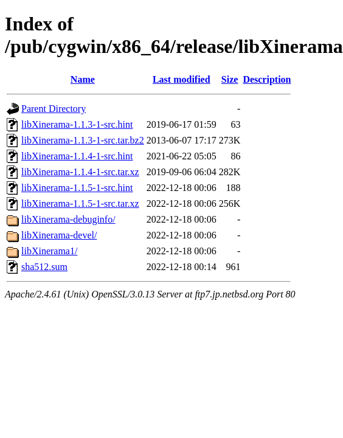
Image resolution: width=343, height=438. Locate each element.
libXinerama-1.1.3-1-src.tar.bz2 (82, 140)
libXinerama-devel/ (59, 235)
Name (83, 79)
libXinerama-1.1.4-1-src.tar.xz (80, 172)
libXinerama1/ (49, 251)
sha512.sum (44, 267)
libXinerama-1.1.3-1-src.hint (77, 124)
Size (229, 79)
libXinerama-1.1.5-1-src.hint (77, 187)
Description (267, 79)
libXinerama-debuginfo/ (68, 219)
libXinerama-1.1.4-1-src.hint (77, 156)
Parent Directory (53, 108)
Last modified (181, 79)
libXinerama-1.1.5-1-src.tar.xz (80, 203)
